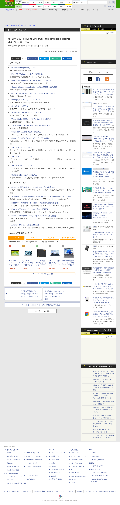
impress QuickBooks (98, 459)
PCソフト (33, 238)
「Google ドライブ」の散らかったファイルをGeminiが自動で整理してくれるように (103, 286)
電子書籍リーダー (68, 238)
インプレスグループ (91, 491)
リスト (24, 58)
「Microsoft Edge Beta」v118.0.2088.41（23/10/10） (31, 81)
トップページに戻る (42, 311)
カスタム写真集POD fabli (100, 475)
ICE (90, 450)
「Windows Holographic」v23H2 (23, 68)
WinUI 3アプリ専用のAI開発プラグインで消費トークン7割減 (103, 387)
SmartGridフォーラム (32, 453)
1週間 (102, 29)
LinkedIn (68, 58)
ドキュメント (73, 10)
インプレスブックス (32, 475)
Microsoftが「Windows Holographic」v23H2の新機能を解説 (34, 203)
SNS (82, 10)
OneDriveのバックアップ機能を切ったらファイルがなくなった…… (103, 423)
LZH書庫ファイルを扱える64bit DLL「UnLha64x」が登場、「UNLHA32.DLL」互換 (103, 155)
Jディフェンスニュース (79, 456)
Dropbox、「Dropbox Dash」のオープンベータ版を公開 (33, 216)
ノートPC (16, 238)
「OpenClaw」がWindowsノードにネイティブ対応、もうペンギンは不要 (103, 206)
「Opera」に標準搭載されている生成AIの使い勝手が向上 (33, 187)
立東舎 (53, 463)
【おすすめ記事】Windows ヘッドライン (100, 366)
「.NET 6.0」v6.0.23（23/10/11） (23, 166)
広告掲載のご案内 (39, 491)
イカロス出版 (73, 450)
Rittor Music (53, 450)
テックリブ (72, 479)
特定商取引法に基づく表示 (107, 491)
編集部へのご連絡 (52, 491)
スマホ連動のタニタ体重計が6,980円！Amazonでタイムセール (103, 234)
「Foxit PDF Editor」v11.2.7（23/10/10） (27, 74)
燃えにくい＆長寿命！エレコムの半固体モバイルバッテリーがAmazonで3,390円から (103, 254)
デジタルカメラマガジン (14, 476)
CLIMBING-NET (56, 473)
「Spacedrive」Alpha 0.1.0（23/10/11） (26, 132)
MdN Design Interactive (79, 476)
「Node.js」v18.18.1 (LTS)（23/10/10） (26, 100)
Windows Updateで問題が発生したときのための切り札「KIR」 (103, 409)
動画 (88, 10)
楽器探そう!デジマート (58, 456)
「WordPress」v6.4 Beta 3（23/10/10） (26, 113)
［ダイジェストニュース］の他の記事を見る (42, 305)
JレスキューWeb (77, 463)
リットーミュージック (58, 453)
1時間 (85, 29)
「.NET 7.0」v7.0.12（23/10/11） (23, 157)
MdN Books (75, 473)
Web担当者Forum (12, 456)
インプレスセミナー (32, 463)
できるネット (11, 479)
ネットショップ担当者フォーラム (36, 456)
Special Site (91, 62)
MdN (70, 470)
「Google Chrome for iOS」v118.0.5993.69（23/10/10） (33, 93)
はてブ (45, 58)
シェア (34, 58)
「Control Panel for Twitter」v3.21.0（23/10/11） (30, 138)
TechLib (74, 482)
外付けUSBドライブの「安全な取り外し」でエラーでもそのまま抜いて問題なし (103, 373)
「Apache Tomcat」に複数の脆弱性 (24, 225)
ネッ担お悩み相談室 (13, 470)
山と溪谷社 (52, 466)
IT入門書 (51, 238)
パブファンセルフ (97, 466)
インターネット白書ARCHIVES (16, 483)
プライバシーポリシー (67, 491)
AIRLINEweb (75, 453)
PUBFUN (92, 463)
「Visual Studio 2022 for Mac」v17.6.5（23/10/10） (31, 125)
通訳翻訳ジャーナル (78, 459)
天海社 (94, 453)
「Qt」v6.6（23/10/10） (20, 106)
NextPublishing (30, 479)
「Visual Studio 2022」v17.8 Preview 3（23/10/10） (31, 119)
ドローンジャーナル (13, 466)
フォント (95, 10)
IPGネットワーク (94, 469)
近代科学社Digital (56, 479)
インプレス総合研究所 (13, 459)
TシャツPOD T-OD (57, 459)
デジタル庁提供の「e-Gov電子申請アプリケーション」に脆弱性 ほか (29, 293)
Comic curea (95, 456)
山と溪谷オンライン (57, 469)
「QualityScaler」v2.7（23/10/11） (24, 175)
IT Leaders (10, 463)
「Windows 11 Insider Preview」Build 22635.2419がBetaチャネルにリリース (41, 196)
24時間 (94, 29)
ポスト (17, 58)
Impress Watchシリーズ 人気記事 (99, 330)
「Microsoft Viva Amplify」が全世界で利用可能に (30, 209)
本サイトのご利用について (12, 491)
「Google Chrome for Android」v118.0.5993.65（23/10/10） (34, 87)
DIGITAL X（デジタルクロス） (35, 466)
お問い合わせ (27, 491)
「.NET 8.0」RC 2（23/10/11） (23, 147)
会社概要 (79, 491)
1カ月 (111, 29)
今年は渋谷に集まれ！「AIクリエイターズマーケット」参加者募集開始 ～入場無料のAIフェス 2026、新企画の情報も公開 (103, 192)
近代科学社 (52, 476)
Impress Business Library (34, 459)
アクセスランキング (94, 26)
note (57, 58)
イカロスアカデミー (78, 466)
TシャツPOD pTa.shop (99, 472)
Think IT (9, 453)
